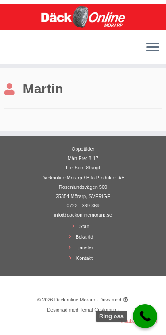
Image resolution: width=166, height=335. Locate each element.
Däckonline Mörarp (74, 299)
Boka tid (84, 237)
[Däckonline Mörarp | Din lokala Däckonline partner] (83, 17)
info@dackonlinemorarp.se (83, 214)
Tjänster (84, 247)
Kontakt (84, 258)
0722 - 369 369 (82, 205)
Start (84, 226)
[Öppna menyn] (152, 47)
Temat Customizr (98, 309)
